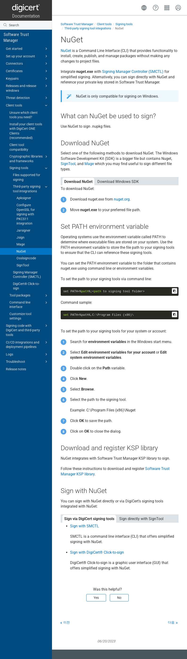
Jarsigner (23, 230)
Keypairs (27, 78)
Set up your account (27, 56)
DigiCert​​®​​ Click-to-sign (26, 286)
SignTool (22, 265)
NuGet (21, 251)
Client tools (27, 105)
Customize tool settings (20, 316)
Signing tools (29, 168)
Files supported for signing (26, 177)
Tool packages (29, 295)
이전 (66, 622)
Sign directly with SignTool (141, 519)
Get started (27, 48)
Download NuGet (78, 181)
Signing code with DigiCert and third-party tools (27, 330)
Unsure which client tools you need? (23, 115)
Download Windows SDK (118, 181)
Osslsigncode (26, 258)
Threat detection (27, 97)
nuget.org (122, 199)
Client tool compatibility (18, 147)
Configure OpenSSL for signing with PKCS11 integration (25, 214)
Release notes (16, 369)
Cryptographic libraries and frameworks (29, 158)
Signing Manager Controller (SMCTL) (27, 274)
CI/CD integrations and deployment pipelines (27, 344)
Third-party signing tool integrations (31, 188)
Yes (96, 598)
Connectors (27, 63)
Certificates (27, 71)
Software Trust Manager (16, 37)
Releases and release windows (27, 87)
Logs (27, 354)
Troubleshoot (27, 361)
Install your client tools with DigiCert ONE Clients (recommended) (25, 131)
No (119, 598)
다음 (171, 622)
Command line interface (29, 304)
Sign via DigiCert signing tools (89, 519)
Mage (20, 244)
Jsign (20, 237)
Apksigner (23, 198)
